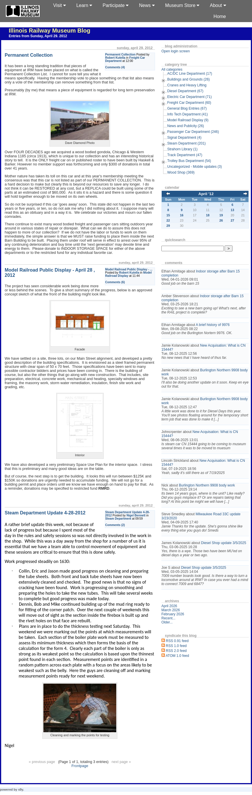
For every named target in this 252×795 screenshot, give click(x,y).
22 (168, 220)
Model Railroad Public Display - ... (128, 269)
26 (221, 220)
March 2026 (170, 610)
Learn (84, 5)
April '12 (206, 194)
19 (221, 215)
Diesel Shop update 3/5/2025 (223, 543)
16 (182, 215)
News (146, 5)
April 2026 (169, 606)
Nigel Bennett (135, 515)
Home (220, 16)
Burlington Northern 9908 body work (207, 485)
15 (168, 215)
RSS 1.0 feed (176, 646)
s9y (20, 789)
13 (232, 210)
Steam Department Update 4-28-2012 (45, 512)
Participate (115, 5)
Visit (59, 5)
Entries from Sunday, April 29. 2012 (38, 36)
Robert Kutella (115, 57)
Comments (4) (115, 67)
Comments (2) (115, 525)
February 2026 (172, 614)
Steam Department (118, 518)
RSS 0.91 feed (177, 641)
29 (168, 225)
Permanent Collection (120, 54)
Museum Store (182, 5)
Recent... (168, 618)
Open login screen (175, 51)
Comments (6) (115, 282)
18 (207, 215)
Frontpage (79, 766)
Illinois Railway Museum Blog (49, 30)
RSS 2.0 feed (176, 651)
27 (232, 220)
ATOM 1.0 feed (177, 656)
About (218, 5)
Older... (167, 622)
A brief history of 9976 (213, 325)
